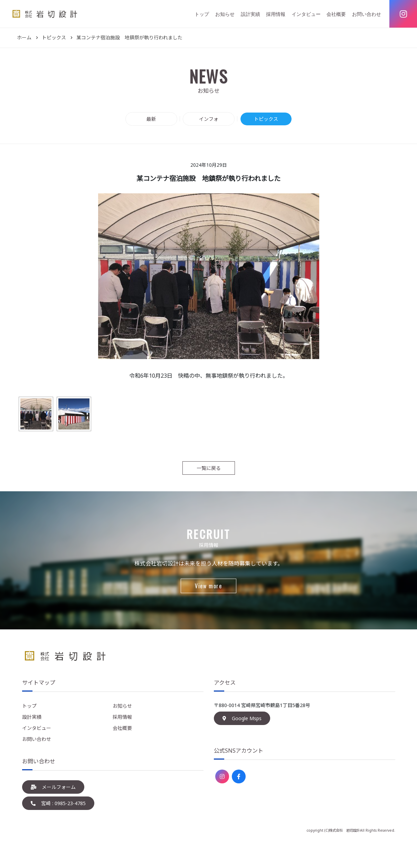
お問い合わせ (366, 13)
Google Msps (242, 718)
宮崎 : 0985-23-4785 (58, 803)
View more (208, 586)
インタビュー (306, 13)
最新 (151, 119)
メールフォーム (53, 787)
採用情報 (275, 13)
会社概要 (336, 13)
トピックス (266, 119)
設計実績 (250, 13)
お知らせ (225, 13)
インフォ (208, 119)
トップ (202, 13)
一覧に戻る (209, 468)
